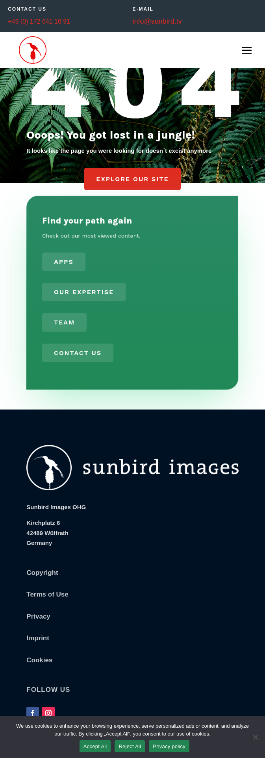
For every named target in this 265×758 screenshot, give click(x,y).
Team (64, 322)
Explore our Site (132, 179)
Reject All (130, 746)
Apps (64, 262)
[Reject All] (255, 737)
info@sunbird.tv (157, 21)
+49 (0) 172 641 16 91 (39, 21)
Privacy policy (169, 746)
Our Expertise (84, 292)
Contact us (78, 352)
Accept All (95, 746)
